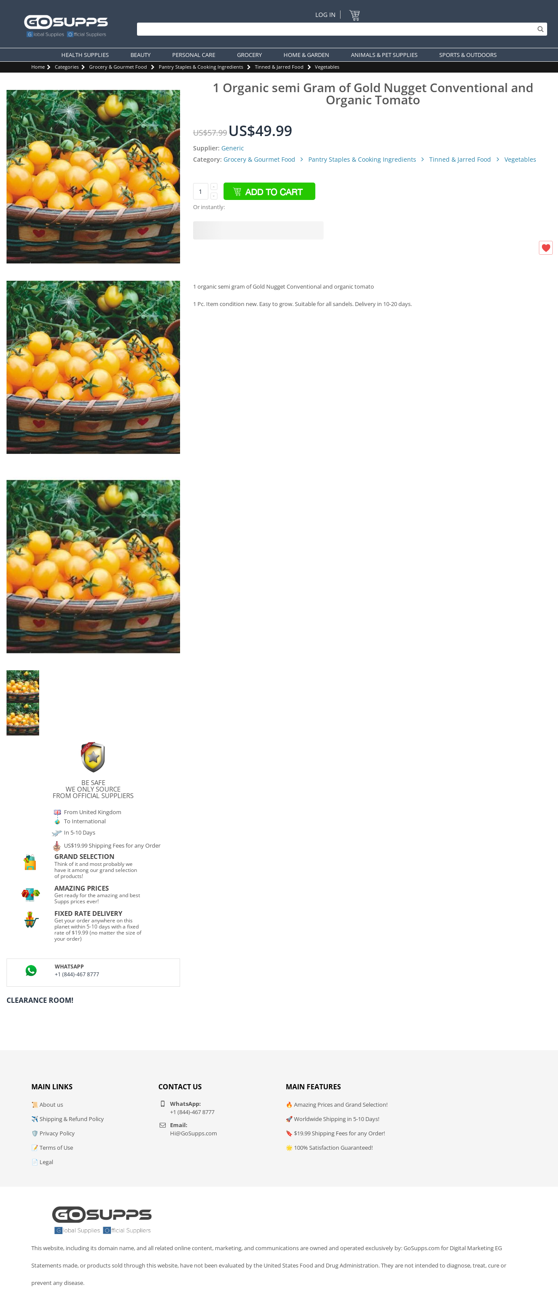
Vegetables (327, 66)
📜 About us (47, 1104)
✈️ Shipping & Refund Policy (67, 1119)
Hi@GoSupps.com (193, 1133)
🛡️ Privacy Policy (53, 1133)
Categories (67, 66)
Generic (232, 148)
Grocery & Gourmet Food (118, 66)
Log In (325, 14)
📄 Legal (42, 1162)
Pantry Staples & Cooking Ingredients (201, 66)
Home (38, 66)
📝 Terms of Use (52, 1147)
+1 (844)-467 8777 (77, 974)
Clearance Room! (40, 1000)
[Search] (340, 29)
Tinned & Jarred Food (279, 66)
